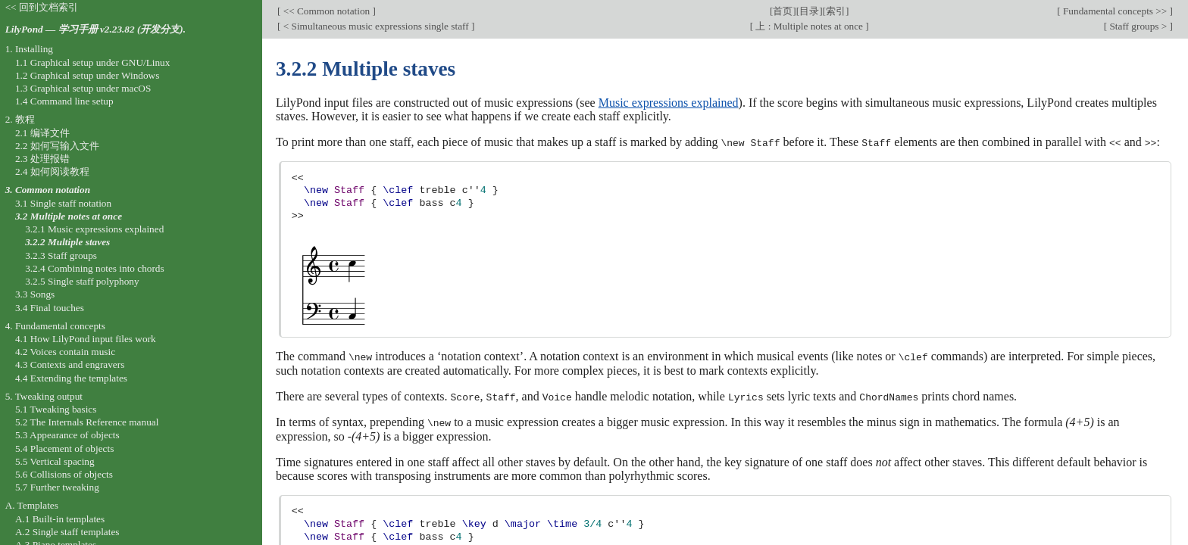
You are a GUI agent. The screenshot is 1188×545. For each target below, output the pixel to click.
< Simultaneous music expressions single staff (375, 26)
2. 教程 (20, 119)
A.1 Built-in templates (60, 519)
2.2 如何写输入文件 (57, 145)
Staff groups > (1138, 26)
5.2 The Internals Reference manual (86, 422)
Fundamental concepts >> (1115, 11)
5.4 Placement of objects (64, 448)
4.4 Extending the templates (71, 378)
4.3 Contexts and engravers (69, 364)
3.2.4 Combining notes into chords (94, 268)
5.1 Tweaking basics (56, 409)
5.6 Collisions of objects (64, 474)
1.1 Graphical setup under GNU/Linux (92, 62)
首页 (783, 11)
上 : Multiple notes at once (809, 26)
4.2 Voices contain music (65, 351)
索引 (836, 11)
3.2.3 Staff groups (61, 255)
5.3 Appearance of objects (67, 435)
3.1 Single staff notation (63, 203)
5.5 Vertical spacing (55, 461)
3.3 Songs (35, 294)
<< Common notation (326, 11)
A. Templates (31, 505)
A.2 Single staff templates (67, 531)
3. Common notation (47, 189)
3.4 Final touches (49, 307)
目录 (809, 11)
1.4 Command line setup (64, 101)
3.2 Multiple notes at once (68, 216)
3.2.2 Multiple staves (67, 242)
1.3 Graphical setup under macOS (83, 88)
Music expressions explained (669, 102)
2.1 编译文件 (42, 133)
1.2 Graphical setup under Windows (87, 75)
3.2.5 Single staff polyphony (82, 281)
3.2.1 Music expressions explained (94, 229)
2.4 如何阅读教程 (52, 171)
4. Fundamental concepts (55, 326)
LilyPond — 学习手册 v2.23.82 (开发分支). (95, 29)
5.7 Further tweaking (57, 487)
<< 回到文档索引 (41, 7)
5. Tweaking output (44, 396)
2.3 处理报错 (42, 158)
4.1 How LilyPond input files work (85, 338)
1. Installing (29, 48)
